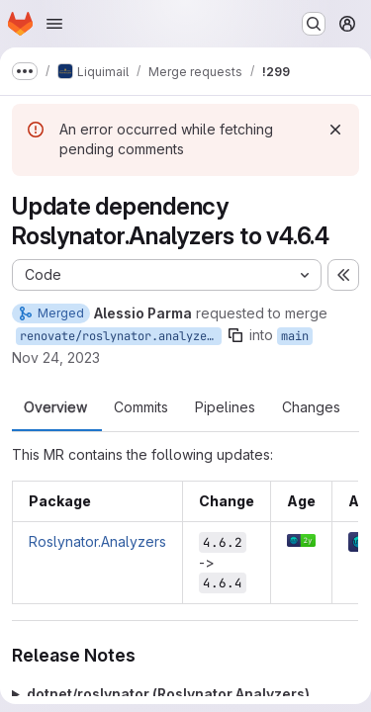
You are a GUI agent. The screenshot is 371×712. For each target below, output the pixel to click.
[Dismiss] (335, 129)
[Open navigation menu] (54, 24)
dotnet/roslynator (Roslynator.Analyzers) (168, 693)
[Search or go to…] (313, 24)
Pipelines (225, 407)
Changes (311, 407)
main (295, 336)
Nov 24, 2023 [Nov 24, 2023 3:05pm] (56, 357)
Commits (141, 407)
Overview (55, 407)
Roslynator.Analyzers (97, 541)
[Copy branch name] (235, 335)
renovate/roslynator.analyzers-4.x (121, 336)
